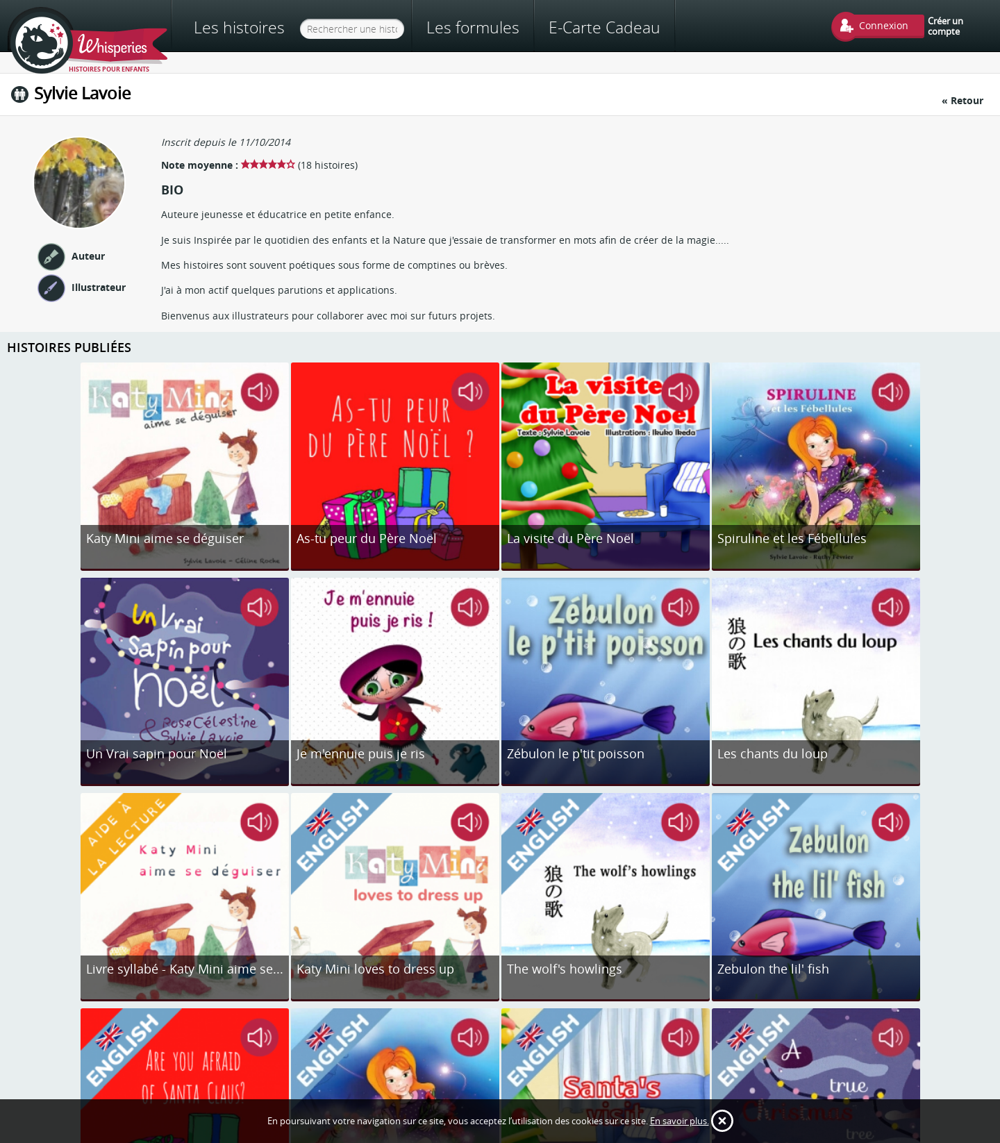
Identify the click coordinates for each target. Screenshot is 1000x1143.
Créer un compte (945, 26)
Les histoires (239, 27)
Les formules (472, 27)
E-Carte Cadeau (604, 27)
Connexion (883, 25)
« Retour (962, 100)
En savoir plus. (679, 1121)
